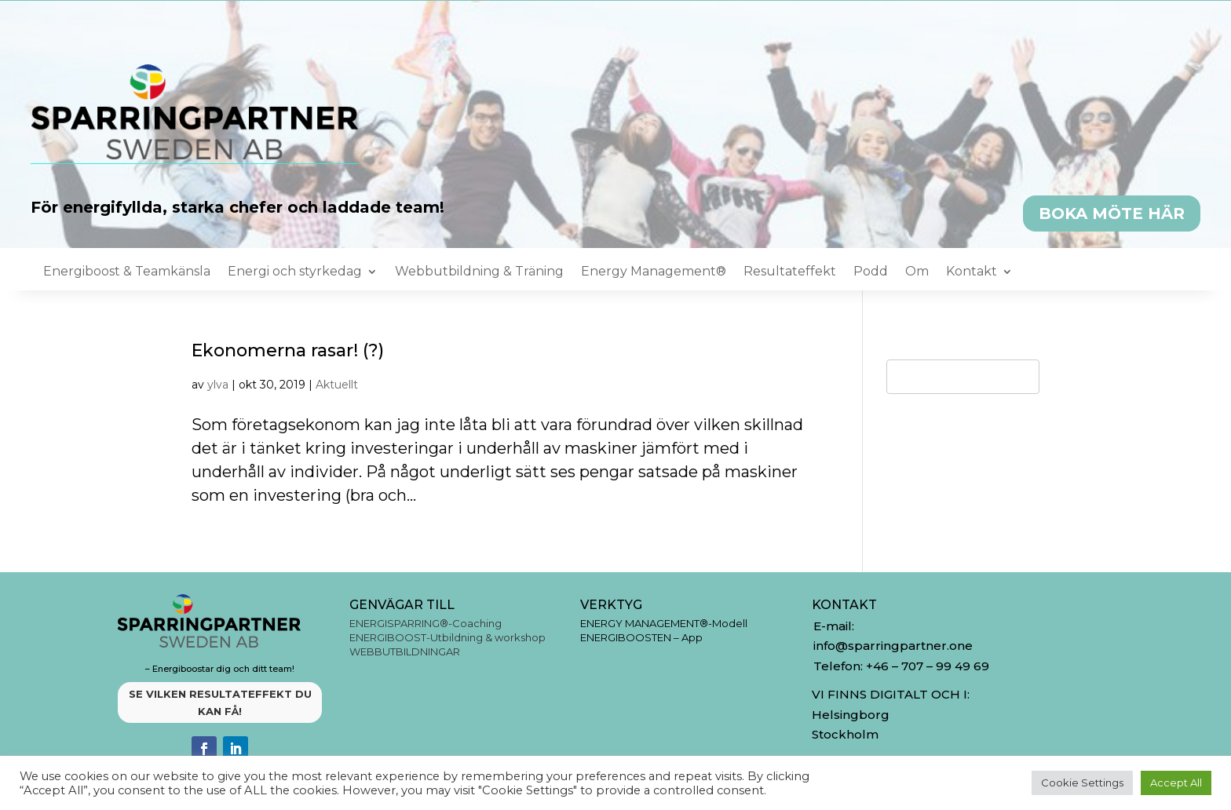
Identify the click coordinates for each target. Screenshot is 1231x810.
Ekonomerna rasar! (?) (288, 350)
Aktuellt (337, 385)
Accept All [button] (1176, 782)
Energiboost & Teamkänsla (126, 272)
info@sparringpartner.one (894, 645)
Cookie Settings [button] (1082, 782)
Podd (870, 272)
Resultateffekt (789, 272)
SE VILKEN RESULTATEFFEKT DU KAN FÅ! (220, 702)
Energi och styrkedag (295, 272)
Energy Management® (653, 272)
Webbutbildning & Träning (479, 272)
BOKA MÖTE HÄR (1112, 213)
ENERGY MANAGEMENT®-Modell (663, 623)
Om (917, 272)
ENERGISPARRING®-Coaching (425, 623)
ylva (217, 385)
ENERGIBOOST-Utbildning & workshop (447, 637)
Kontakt (971, 272)
